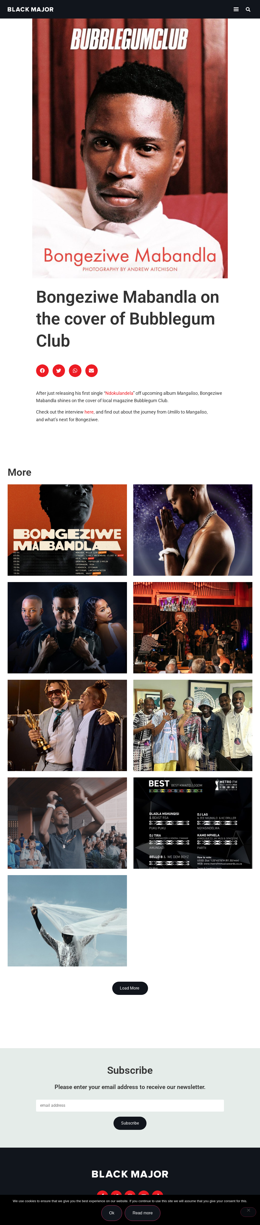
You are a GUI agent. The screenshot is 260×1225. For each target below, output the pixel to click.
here (89, 412)
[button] (248, 9)
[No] (248, 1212)
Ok (112, 1213)
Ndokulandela (119, 393)
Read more (143, 1213)
